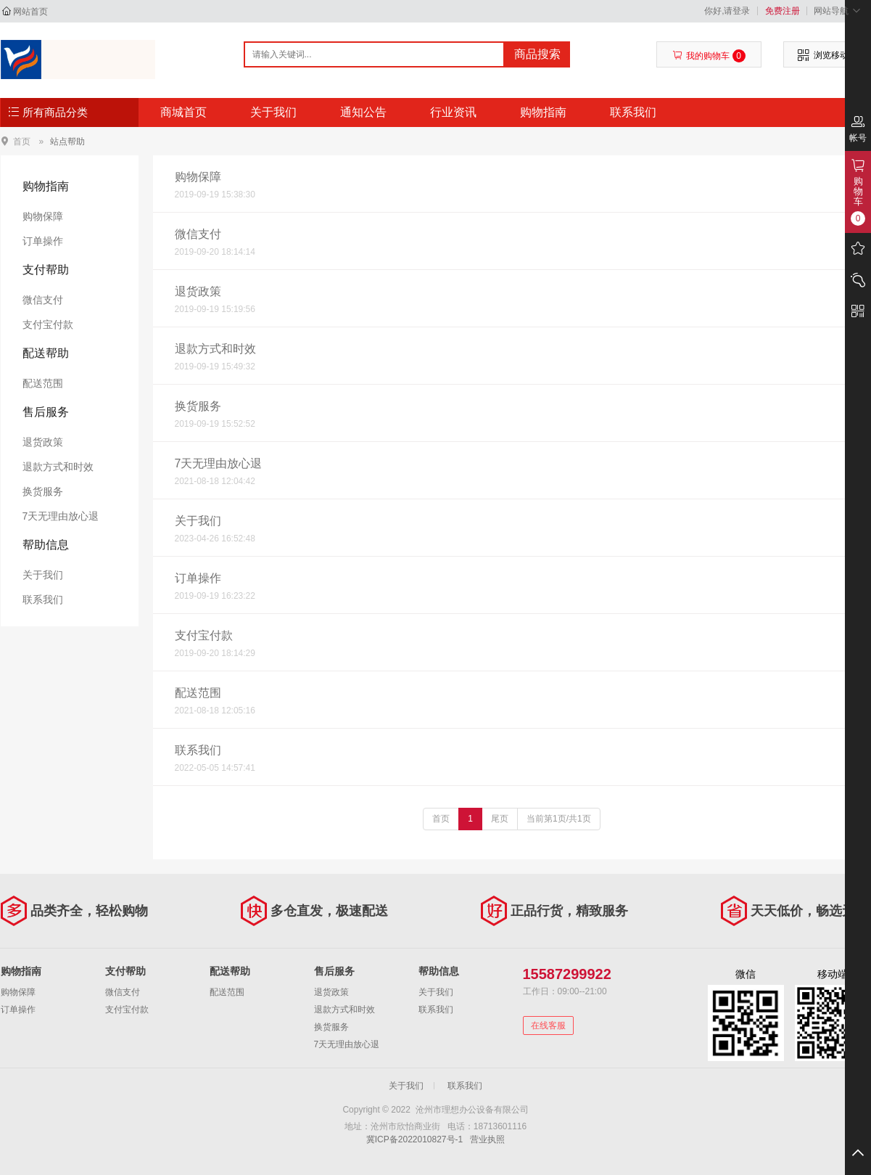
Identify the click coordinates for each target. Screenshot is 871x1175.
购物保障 (42, 216)
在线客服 (548, 1025)
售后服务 (45, 412)
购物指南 (543, 112)
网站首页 (30, 12)
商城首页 (183, 112)
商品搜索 (537, 54)
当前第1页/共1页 (559, 819)
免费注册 (782, 11)
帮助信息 (45, 545)
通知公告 (363, 112)
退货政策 (42, 442)
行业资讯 (453, 112)
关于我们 (273, 112)
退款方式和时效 (58, 466)
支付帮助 (45, 270)
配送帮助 (45, 353)
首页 (21, 141)
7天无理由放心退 (60, 516)
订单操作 (42, 241)
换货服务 (42, 491)
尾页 (499, 819)
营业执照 (487, 1139)
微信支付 (42, 300)
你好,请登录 (727, 11)
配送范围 (42, 383)
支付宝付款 (47, 324)
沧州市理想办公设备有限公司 (78, 59)
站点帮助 (67, 141)
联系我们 (633, 112)
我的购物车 (709, 56)
